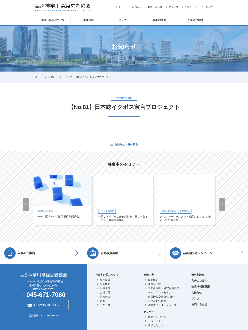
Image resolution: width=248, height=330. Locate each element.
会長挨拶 (105, 279)
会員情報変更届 (200, 286)
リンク (188, 7)
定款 (102, 300)
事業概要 (153, 279)
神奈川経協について (53, 19)
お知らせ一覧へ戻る (126, 144)
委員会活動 (154, 283)
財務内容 (105, 296)
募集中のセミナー (158, 316)
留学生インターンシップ (162, 304)
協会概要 (105, 283)
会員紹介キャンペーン (191, 253)
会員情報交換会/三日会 (161, 296)
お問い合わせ (155, 7)
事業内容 (88, 19)
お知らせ (137, 7)
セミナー (124, 19)
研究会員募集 (102, 253)
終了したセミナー (158, 325)
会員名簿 (105, 292)
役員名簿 (105, 287)
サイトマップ (205, 7)
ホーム (122, 7)
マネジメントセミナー (161, 292)
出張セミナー (156, 320)
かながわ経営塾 (157, 300)
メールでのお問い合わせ (43, 305)
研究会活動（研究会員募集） (165, 287)
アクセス (173, 7)
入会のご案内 (195, 19)
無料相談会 (159, 19)
